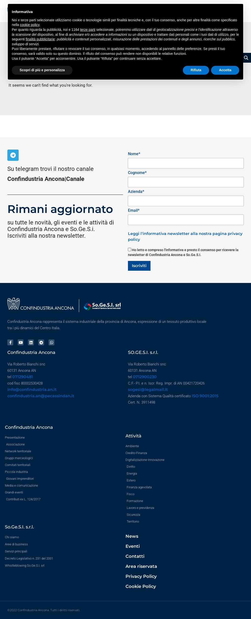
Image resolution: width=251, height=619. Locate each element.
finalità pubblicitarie (40, 39)
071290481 (22, 376)
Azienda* (136, 191)
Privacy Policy (141, 576)
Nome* (134, 154)
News (132, 536)
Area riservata (141, 566)
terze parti (87, 30)
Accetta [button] (225, 70)
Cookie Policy (141, 586)
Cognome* (137, 172)
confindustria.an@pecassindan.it (40, 396)
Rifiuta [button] (196, 70)
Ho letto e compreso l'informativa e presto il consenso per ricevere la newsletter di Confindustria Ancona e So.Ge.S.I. (183, 252)
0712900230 (145, 376)
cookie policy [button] (29, 25)
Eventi (133, 546)
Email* (133, 210)
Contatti (135, 556)
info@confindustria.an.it (32, 389)
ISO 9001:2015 (205, 396)
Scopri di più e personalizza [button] (42, 70)
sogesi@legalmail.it (148, 389)
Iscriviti (139, 265)
